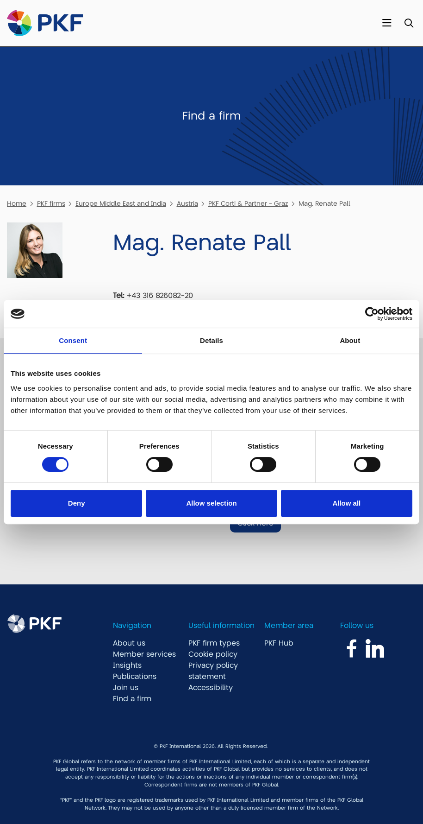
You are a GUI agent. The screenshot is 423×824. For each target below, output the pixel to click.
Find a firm (132, 699)
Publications (134, 676)
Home (16, 203)
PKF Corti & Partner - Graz (248, 203)
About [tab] (350, 340)
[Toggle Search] (409, 23)
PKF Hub (278, 643)
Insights (127, 665)
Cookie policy (212, 654)
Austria (187, 203)
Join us (125, 687)
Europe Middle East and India (120, 203)
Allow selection (211, 503)
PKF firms (51, 203)
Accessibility (210, 687)
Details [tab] (211, 340)
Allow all (346, 503)
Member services (144, 654)
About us (129, 643)
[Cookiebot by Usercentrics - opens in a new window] (371, 314)
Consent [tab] (73, 340)
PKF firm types (214, 643)
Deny (76, 503)
